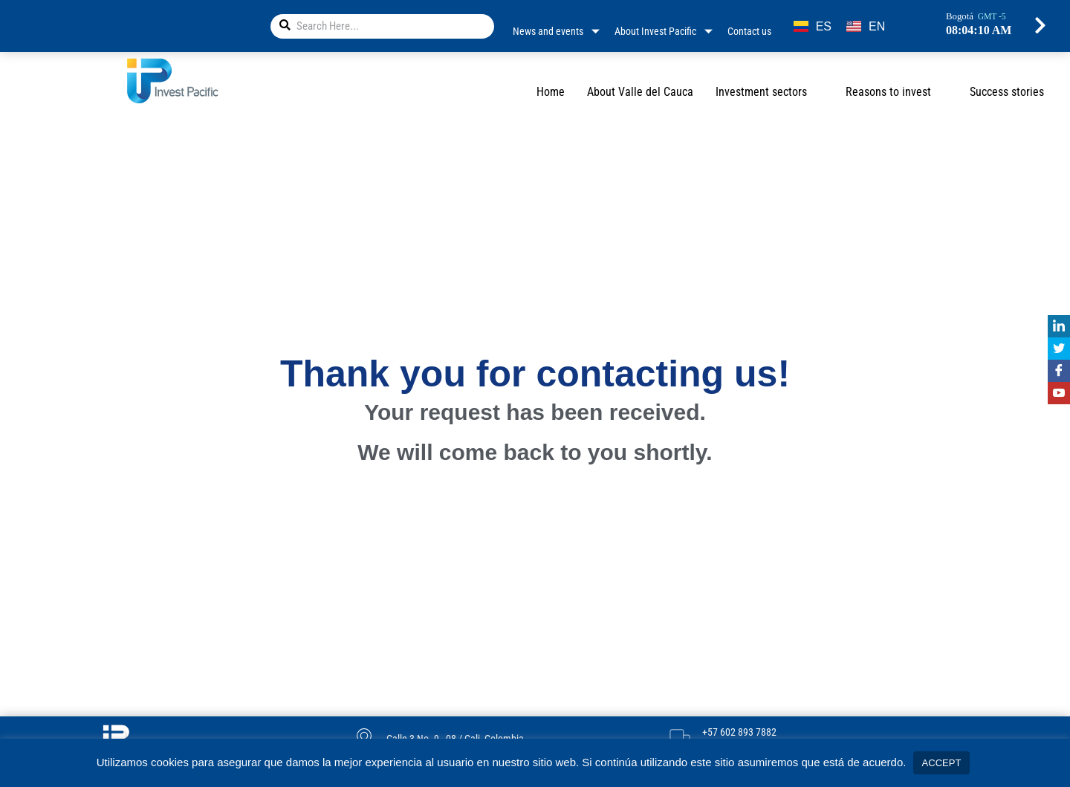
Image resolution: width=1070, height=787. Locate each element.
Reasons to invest (896, 92)
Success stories (1007, 92)
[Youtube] (1059, 393)
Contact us (749, 31)
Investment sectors (769, 92)
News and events (556, 31)
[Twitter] (1059, 348)
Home (550, 92)
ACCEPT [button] (942, 762)
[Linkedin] (1059, 326)
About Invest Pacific (664, 31)
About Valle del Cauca (640, 92)
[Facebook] (1059, 371)
